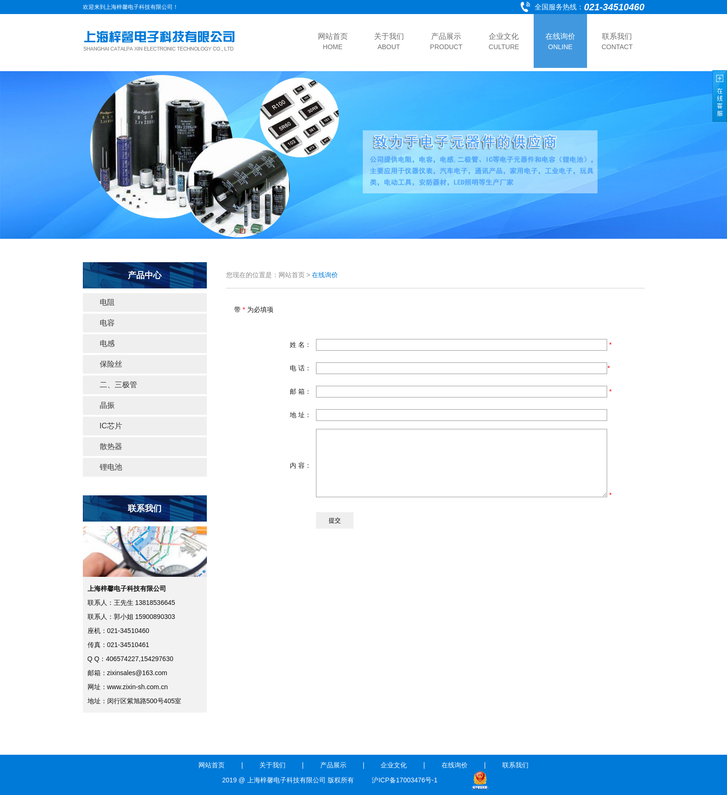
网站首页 (211, 765)
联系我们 (515, 765)
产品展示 (333, 765)
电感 (107, 343)
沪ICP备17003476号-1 (405, 780)
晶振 (107, 405)
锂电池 (111, 467)
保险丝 (111, 364)
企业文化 (394, 765)
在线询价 (454, 765)
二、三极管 (118, 385)
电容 (107, 323)
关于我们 (272, 765)
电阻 (107, 302)
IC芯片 (111, 426)
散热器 (111, 446)
